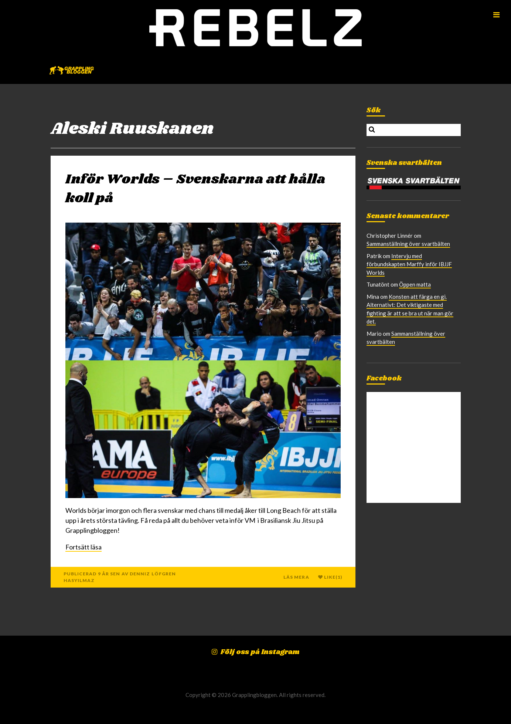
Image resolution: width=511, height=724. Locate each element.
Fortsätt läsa (83, 547)
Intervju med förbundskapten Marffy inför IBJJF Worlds (409, 264)
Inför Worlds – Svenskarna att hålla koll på (195, 189)
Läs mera (296, 577)
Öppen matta (415, 284)
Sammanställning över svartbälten (408, 243)
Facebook (384, 378)
